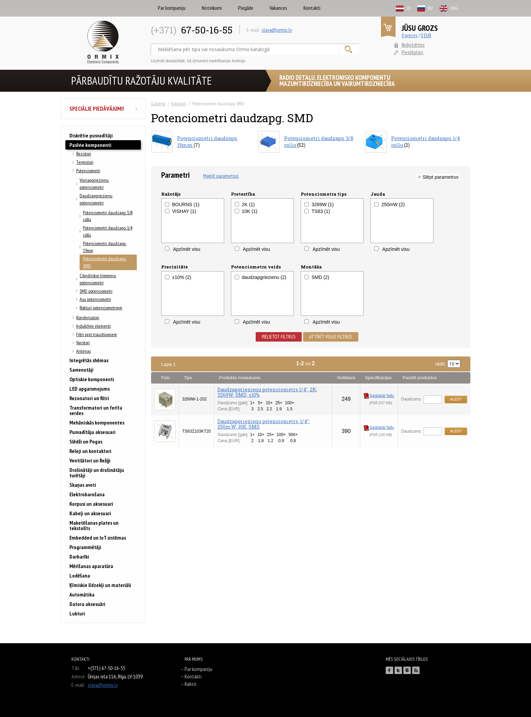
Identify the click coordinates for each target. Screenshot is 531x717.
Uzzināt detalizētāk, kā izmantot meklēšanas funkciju (198, 61)
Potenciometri (88, 171)
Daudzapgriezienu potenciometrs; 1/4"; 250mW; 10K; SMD (263, 424)
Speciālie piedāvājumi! (103, 108)
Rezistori (83, 154)
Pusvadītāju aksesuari (92, 432)
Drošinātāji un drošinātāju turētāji (96, 472)
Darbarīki (79, 556)
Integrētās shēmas (88, 360)
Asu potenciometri (95, 299)
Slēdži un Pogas (85, 441)
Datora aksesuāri (87, 604)
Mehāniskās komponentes (96, 422)
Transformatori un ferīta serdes (95, 410)
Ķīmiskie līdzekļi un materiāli (100, 585)
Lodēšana (79, 575)
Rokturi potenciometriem (101, 308)
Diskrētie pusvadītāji (91, 135)
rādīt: (447, 364)
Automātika (81, 594)
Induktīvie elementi (93, 326)
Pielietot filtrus (279, 336)
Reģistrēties (413, 44)
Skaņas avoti (82, 484)
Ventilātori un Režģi (89, 460)
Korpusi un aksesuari (91, 503)
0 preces (409, 35)
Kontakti (311, 7)
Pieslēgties (412, 52)
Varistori (83, 343)
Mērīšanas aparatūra (91, 566)
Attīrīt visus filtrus (330, 336)
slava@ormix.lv (277, 29)
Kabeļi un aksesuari (90, 513)
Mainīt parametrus (221, 175)
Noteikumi (212, 7)
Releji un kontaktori (90, 451)
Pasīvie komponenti (90, 145)
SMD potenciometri (96, 291)
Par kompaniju (172, 7)
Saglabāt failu (379, 395)
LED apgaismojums (89, 388)
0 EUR (426, 35)
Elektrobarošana (87, 494)
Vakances (278, 7)
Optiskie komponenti (91, 379)
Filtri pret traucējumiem (96, 334)
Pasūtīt (456, 399)
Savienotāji (81, 369)
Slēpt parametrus (440, 177)
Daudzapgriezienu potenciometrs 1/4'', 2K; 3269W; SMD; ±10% (267, 392)
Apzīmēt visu (182, 249)
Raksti (190, 683)
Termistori (84, 162)
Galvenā (158, 104)
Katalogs (178, 104)
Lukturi (77, 613)
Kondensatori (87, 317)
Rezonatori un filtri (89, 398)
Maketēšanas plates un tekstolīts (94, 525)
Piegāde (245, 7)
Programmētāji (85, 547)
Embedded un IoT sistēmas (97, 537)
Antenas (83, 351)
